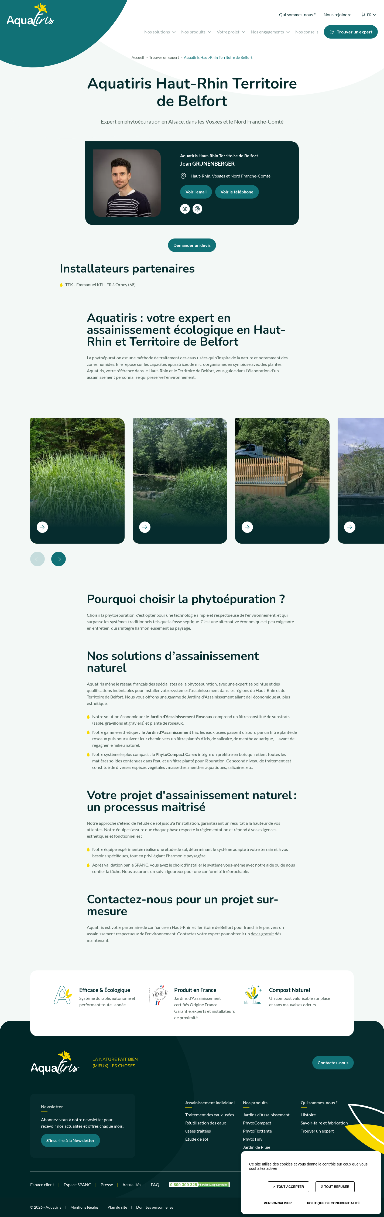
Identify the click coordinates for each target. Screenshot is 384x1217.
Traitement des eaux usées (209, 1114)
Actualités (131, 1184)
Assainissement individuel (210, 1102)
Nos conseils (299, 30)
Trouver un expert (317, 1130)
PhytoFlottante (257, 1130)
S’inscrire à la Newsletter (70, 1140)
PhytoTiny (252, 1138)
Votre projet (224, 30)
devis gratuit (262, 933)
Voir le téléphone (237, 191)
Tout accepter (288, 1187)
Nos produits (189, 30)
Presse (107, 1184)
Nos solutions (153, 30)
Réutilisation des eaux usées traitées (205, 1126)
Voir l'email (196, 191)
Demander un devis (192, 245)
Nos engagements (263, 30)
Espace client (42, 1184)
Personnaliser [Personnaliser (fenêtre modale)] (278, 1203)
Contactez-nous (333, 1062)
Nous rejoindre (330, 10)
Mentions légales (84, 1207)
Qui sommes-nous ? (290, 10)
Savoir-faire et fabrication (324, 1122)
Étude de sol (196, 1138)
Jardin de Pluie (256, 1147)
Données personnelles (154, 1207)
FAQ (155, 1184)
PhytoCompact (257, 1122)
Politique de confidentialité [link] (333, 1203)
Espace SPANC (77, 1184)
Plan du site (117, 1207)
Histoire (308, 1114)
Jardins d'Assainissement (266, 1114)
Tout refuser (335, 1187)
